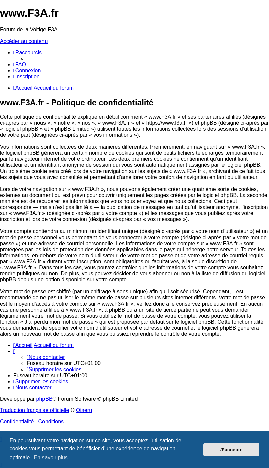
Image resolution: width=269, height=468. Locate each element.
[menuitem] (19, 64)
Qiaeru (84, 410)
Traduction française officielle (34, 410)
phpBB (44, 399)
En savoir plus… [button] (53, 457)
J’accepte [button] (231, 449)
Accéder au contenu (24, 41)
